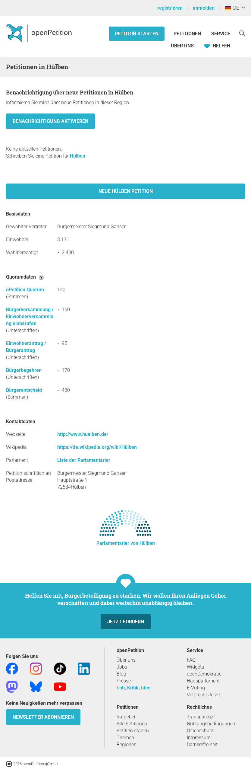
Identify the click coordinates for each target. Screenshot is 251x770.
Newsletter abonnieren (43, 717)
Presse (124, 681)
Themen (125, 737)
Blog (121, 674)
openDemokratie (204, 674)
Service (220, 34)
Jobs (122, 667)
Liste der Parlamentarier (83, 460)
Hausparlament (203, 681)
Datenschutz (200, 730)
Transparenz (200, 717)
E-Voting (196, 688)
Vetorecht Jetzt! (203, 695)
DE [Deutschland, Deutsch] (232, 8)
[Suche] (242, 33)
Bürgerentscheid (24, 390)
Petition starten (136, 34)
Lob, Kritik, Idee (134, 688)
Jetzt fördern (125, 622)
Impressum (199, 737)
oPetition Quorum (25, 289)
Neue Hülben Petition (126, 191)
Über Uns (182, 46)
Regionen (126, 744)
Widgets (195, 667)
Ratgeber (126, 717)
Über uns (126, 660)
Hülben (77, 156)
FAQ (191, 660)
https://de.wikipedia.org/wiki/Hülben (97, 447)
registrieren (170, 8)
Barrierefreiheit (202, 744)
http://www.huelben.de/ (82, 434)
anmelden (204, 8)
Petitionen (188, 34)
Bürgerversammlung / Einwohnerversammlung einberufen (30, 316)
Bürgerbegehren (24, 370)
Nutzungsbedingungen (211, 724)
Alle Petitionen (132, 724)
